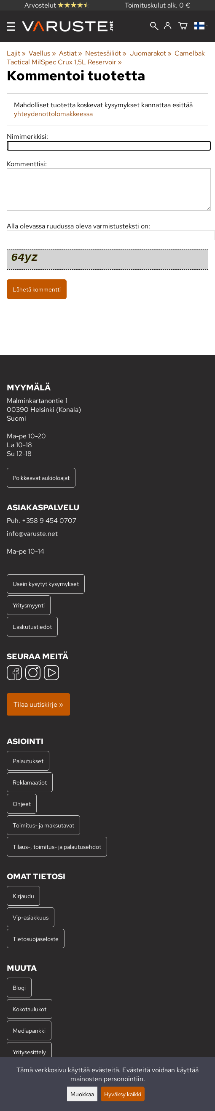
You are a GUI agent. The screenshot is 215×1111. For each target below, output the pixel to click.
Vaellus (42, 53)
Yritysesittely (29, 1052)
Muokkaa (82, 1094)
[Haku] (154, 27)
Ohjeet (22, 804)
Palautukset (28, 761)
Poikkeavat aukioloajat (41, 478)
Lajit (16, 53)
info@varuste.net (32, 533)
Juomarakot (151, 53)
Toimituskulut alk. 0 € (158, 5)
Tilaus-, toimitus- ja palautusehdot (57, 847)
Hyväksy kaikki (122, 1094)
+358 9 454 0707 (49, 520)
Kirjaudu (23, 896)
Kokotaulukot (29, 1009)
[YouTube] (51, 673)
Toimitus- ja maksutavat (43, 825)
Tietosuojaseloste (36, 939)
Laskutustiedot (32, 627)
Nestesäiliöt (105, 53)
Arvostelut (56, 5)
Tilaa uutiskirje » (38, 704)
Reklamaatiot (30, 782)
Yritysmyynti (29, 605)
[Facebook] (14, 673)
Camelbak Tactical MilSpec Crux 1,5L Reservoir (106, 57)
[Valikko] (11, 26)
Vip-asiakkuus (30, 917)
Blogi (19, 988)
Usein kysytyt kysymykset (46, 584)
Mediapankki (29, 1030)
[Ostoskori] (183, 26)
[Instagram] (32, 673)
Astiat (70, 53)
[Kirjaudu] (168, 26)
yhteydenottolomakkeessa (53, 113)
